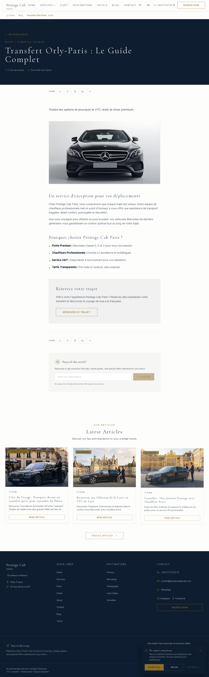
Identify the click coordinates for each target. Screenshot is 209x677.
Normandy (112, 579)
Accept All (154, 667)
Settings (194, 667)
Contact (130, 5)
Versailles (111, 600)
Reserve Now (191, 5)
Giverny (110, 572)
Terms (60, 621)
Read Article (36, 518)
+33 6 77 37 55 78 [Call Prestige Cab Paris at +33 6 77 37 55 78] (168, 572)
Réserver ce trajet (76, 314)
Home (32, 5)
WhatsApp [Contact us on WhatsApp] (164, 589)
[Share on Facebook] (67, 91)
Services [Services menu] (48, 5)
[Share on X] (75, 91)
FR (140, 5)
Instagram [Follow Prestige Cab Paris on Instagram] (163, 598)
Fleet (64, 5)
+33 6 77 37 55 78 (164, 5)
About (59, 600)
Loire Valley (112, 593)
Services (61, 579)
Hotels (102, 5)
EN (148, 5)
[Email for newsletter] (93, 379)
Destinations (83, 5)
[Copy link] (90, 91)
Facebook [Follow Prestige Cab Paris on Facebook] (178, 598)
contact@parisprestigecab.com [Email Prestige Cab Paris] (174, 581)
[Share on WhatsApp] (60, 91)
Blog (115, 5)
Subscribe (144, 379)
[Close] (200, 650)
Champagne (112, 586)
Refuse (174, 667)
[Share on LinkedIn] (82, 91)
